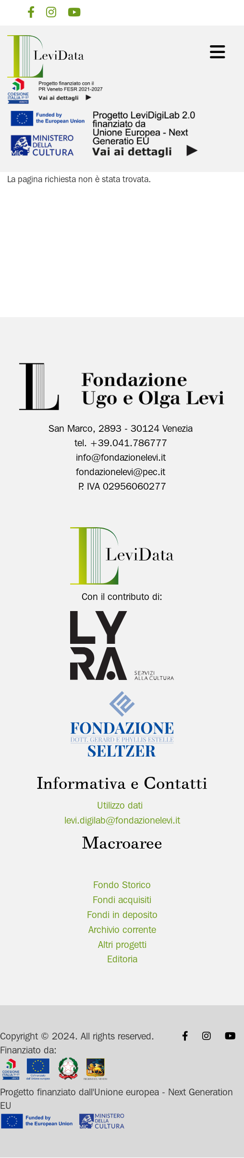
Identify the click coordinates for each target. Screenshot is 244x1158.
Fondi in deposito (122, 914)
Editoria (122, 959)
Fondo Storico (122, 885)
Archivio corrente (122, 929)
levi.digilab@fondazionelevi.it (122, 820)
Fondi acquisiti (122, 899)
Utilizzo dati (120, 805)
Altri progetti (122, 944)
